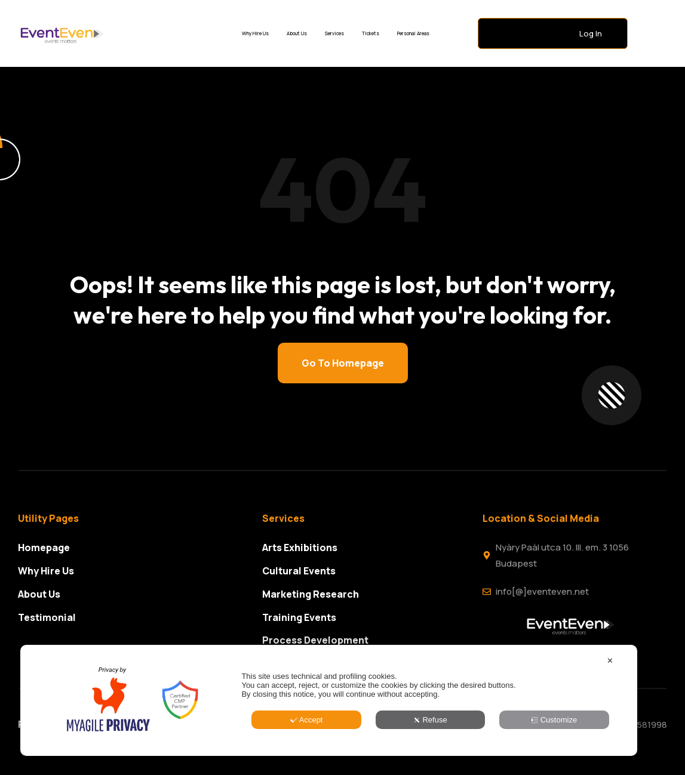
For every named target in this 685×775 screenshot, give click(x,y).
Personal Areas (413, 33)
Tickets (370, 33)
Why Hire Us (255, 33)
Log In (590, 33)
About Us (297, 33)
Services (334, 33)
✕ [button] (610, 720)
